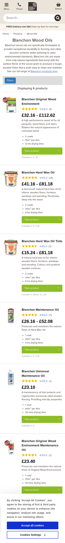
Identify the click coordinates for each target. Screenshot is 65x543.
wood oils (32, 33)
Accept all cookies (32, 525)
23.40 (28, 461)
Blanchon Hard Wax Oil (38, 172)
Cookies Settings (32, 534)
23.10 (28, 387)
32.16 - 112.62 (38, 115)
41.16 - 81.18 (37, 183)
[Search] (57, 18)
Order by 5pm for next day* (32, 26)
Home (6, 33)
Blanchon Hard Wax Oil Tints (42, 241)
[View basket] (58, 6)
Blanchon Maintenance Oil (40, 310)
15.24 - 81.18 (37, 252)
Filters (10, 80)
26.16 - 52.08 (37, 321)
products (17, 33)
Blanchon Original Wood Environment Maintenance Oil (40, 445)
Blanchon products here (44, 71)
